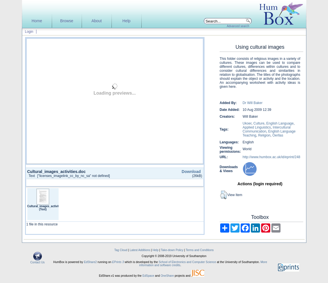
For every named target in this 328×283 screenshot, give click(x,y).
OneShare (167, 275)
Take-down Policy (172, 250)
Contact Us (37, 261)
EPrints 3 (118, 262)
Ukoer (247, 123)
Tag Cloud (120, 250)
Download (191, 171)
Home (37, 21)
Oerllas (277, 135)
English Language (280, 123)
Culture (259, 123)
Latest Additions (140, 250)
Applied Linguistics (257, 127)
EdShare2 (90, 262)
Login (29, 32)
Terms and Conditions (200, 250)
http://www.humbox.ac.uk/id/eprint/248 (271, 157)
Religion (264, 135)
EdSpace (148, 275)
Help (126, 21)
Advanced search (238, 26)
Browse (66, 21)
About (96, 21)
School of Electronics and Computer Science (187, 262)
